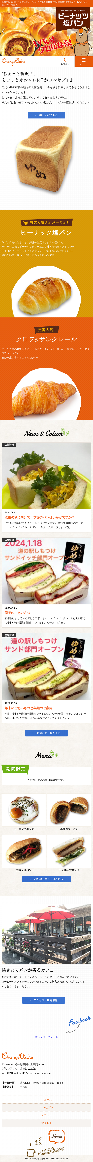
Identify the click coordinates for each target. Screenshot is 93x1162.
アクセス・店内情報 (46, 1000)
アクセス (46, 1123)
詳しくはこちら (48, 115)
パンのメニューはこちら (48, 879)
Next (89, 31)
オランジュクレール (46, 1037)
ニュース (46, 1099)
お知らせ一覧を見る (48, 733)
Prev (3, 31)
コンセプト (46, 1107)
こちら (31, 1068)
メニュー (46, 1115)
